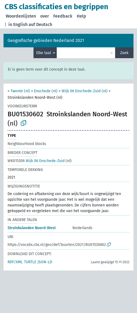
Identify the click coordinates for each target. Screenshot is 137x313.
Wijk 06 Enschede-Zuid (36, 161)
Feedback (62, 16)
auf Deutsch (40, 24)
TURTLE (30, 262)
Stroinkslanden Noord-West (32, 228)
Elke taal (44, 53)
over (44, 16)
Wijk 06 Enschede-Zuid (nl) (85, 91)
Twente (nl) (20, 91)
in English (18, 24)
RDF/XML (15, 262)
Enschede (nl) (46, 91)
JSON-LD (45, 262)
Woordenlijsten (21, 16)
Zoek (124, 53)
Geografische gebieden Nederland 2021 (46, 40)
